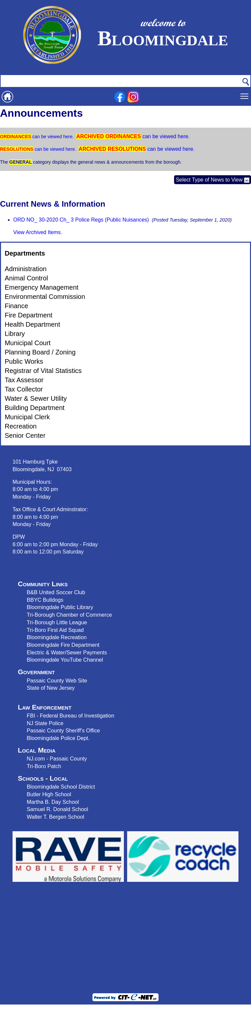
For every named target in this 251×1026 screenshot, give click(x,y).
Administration (26, 268)
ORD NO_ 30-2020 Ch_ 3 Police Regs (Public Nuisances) (81, 220)
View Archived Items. (37, 232)
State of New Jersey (51, 688)
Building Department (34, 407)
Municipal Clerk (27, 417)
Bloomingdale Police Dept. (58, 738)
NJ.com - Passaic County (57, 758)
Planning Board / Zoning (40, 352)
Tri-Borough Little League (57, 622)
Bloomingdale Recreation (57, 637)
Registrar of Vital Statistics (43, 370)
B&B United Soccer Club (56, 592)
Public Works (24, 361)
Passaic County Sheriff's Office (63, 730)
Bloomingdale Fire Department (63, 645)
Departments (25, 253)
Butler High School (49, 794)
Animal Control (26, 278)
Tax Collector (24, 389)
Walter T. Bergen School (55, 817)
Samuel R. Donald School (57, 809)
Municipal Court (28, 343)
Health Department (32, 324)
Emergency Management (41, 287)
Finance (16, 305)
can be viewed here (51, 136)
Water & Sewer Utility (36, 398)
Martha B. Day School (53, 802)
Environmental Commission (45, 296)
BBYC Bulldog (44, 600)
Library (15, 333)
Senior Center (25, 435)
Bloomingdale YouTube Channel (65, 660)
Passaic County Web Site (57, 680)
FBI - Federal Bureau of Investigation (70, 715)
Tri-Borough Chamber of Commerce (69, 615)
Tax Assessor (24, 380)
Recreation (21, 426)
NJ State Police (45, 723)
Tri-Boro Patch (44, 766)
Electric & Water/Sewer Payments (67, 652)
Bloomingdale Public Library (60, 607)
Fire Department (29, 315)
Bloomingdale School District (61, 787)
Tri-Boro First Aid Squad (55, 630)
